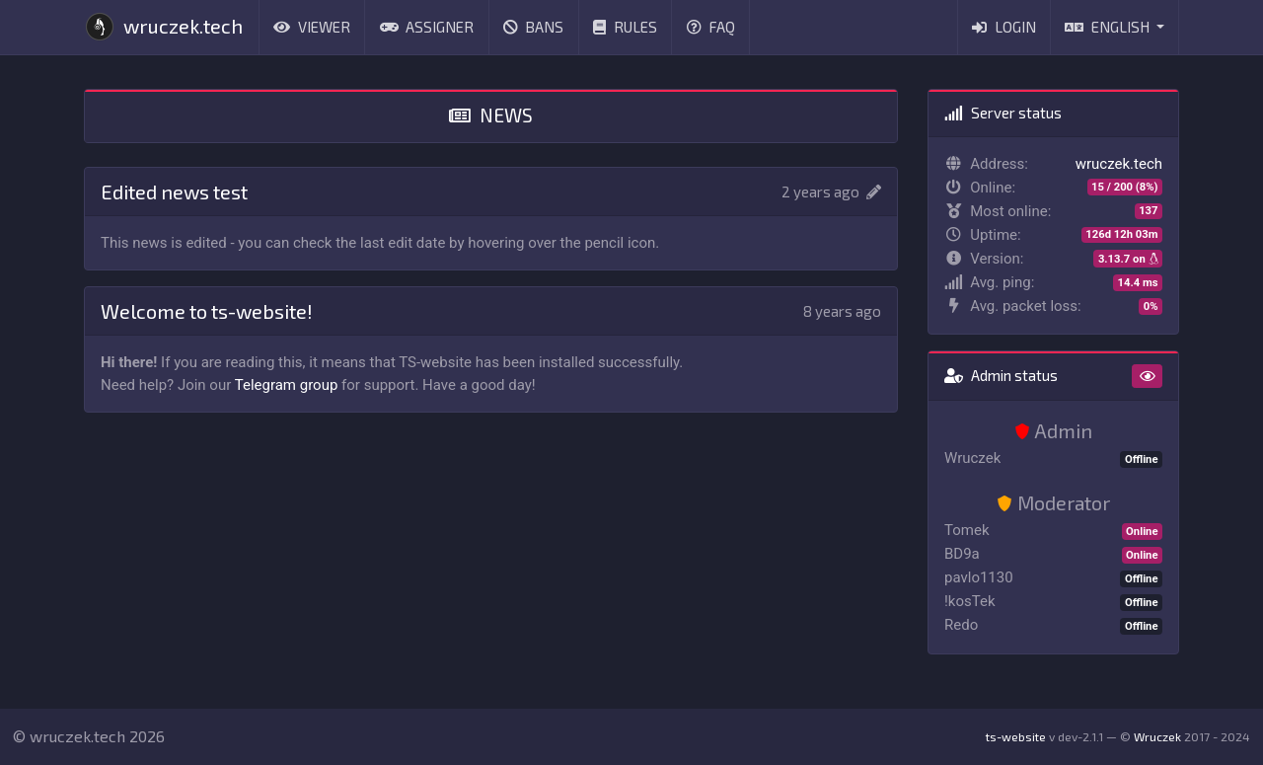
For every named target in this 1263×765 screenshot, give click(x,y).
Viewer (311, 27)
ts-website (1016, 736)
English (1108, 27)
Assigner (427, 27)
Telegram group (286, 385)
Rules (625, 27)
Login (1004, 27)
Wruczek (1157, 736)
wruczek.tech (163, 26)
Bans (533, 27)
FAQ (711, 27)
